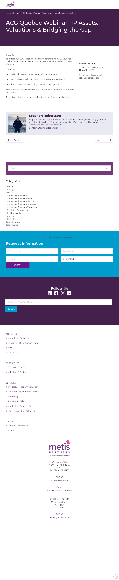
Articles (9, 186)
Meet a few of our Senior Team (22, 343)
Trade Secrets (13, 222)
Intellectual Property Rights (20, 201)
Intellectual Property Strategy (21, 204)
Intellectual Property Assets (19, 198)
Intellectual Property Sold (19, 406)
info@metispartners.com (59, 490)
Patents (10, 216)
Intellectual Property (16, 195)
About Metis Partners (17, 338)
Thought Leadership (17, 426)
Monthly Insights (14, 213)
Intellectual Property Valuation (21, 207)
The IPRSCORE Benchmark (20, 411)
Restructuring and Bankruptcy (22, 392)
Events (16, 13)
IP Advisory (12, 396)
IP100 (9, 348)
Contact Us (12, 352)
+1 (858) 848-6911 (59, 480)
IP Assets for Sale (15, 401)
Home (8, 13)
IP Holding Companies (17, 210)
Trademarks (12, 225)
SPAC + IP (10, 219)
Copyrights (11, 189)
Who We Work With (16, 367)
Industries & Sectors (16, 372)
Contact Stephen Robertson (43, 128)
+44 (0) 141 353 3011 (59, 517)
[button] (109, 5)
